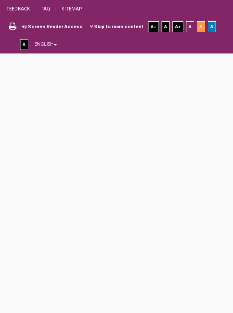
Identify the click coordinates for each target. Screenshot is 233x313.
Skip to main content (116, 27)
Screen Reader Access (52, 27)
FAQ (45, 9)
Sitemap (71, 9)
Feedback (18, 9)
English (45, 44)
